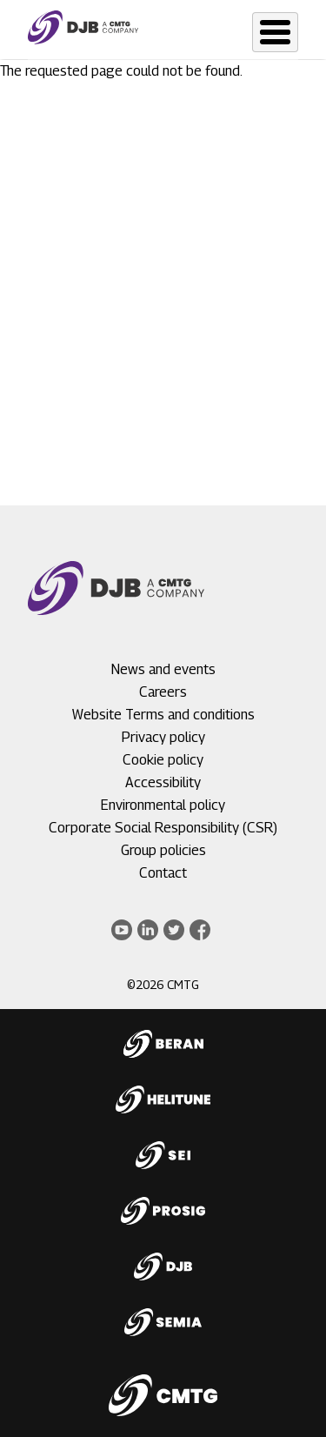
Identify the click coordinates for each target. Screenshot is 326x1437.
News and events (163, 669)
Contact (163, 873)
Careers (163, 692)
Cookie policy (163, 760)
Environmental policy (163, 805)
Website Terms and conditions (163, 714)
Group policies (163, 850)
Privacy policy (163, 737)
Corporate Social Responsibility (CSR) (163, 827)
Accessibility (163, 782)
